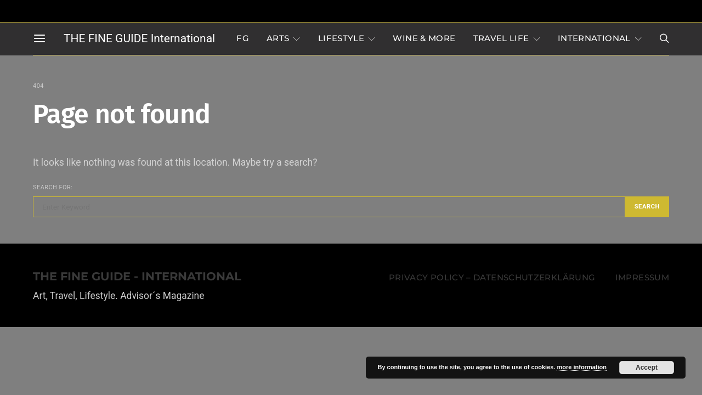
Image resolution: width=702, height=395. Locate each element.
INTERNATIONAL (594, 38)
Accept (647, 367)
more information (581, 367)
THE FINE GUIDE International (139, 38)
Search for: (52, 187)
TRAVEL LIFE (501, 38)
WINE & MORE (424, 38)
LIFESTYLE (341, 38)
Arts (278, 38)
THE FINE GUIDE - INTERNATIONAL (137, 277)
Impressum (642, 278)
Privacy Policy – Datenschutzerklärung (492, 278)
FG (242, 38)
